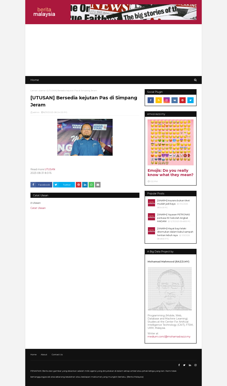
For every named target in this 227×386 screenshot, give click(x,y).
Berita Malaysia (135, 376)
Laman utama (37, 90)
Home (33, 354)
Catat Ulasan (38, 208)
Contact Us (57, 354)
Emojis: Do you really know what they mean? (170, 172)
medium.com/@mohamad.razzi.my (169, 336)
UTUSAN (50, 169)
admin (36, 112)
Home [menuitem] (34, 80)
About (44, 354)
